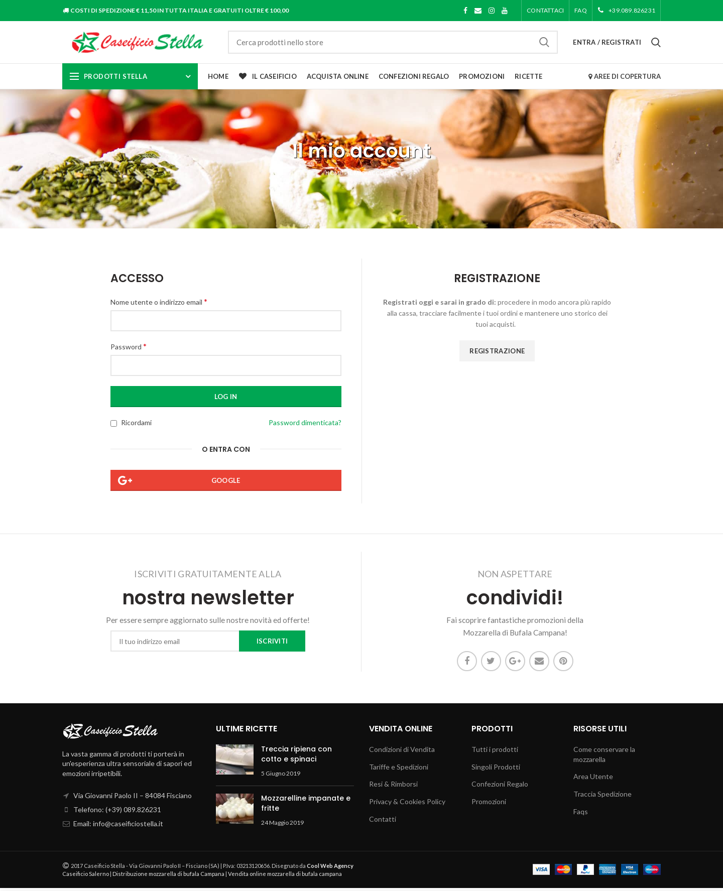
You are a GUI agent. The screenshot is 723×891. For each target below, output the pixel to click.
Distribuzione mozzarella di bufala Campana (168, 876)
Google (225, 483)
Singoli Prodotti (495, 770)
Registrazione (497, 354)
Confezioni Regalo (499, 787)
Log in (225, 400)
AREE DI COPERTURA (624, 79)
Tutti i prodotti (494, 752)
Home (333, 176)
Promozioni (488, 804)
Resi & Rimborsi (393, 787)
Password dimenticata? (305, 425)
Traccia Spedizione (602, 797)
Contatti (382, 821)
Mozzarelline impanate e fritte (305, 806)
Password (128, 349)
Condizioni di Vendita (402, 752)
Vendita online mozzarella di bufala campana (285, 876)
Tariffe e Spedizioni (398, 770)
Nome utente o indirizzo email (158, 304)
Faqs (580, 814)
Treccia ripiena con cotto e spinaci (296, 757)
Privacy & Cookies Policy (407, 804)
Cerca (544, 43)
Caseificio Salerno (85, 876)
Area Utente (593, 779)
